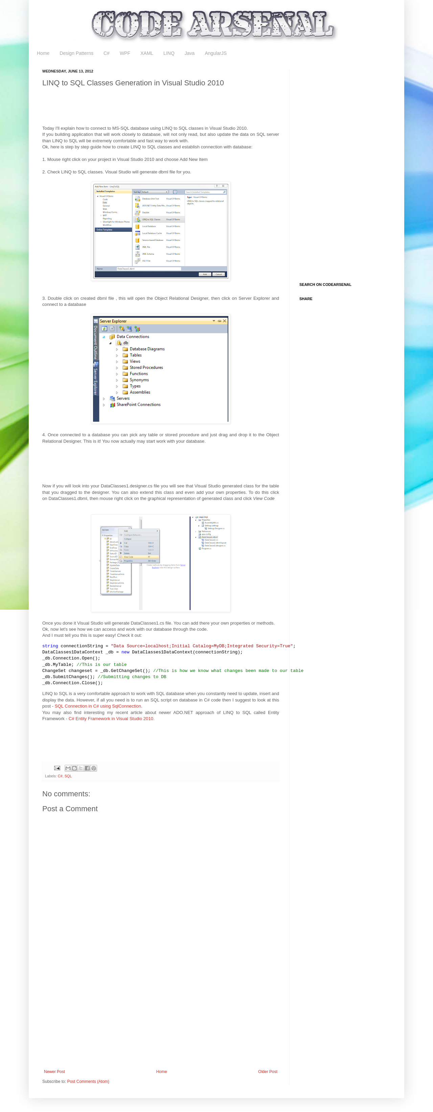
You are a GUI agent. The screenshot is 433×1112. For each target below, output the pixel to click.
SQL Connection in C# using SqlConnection (98, 706)
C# (107, 53)
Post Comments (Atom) (88, 1081)
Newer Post (54, 1071)
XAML (146, 53)
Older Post (267, 1071)
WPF (125, 53)
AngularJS (216, 53)
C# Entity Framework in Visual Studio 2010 (111, 718)
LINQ (169, 53)
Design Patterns (76, 53)
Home (43, 53)
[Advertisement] (165, 108)
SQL (68, 776)
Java (190, 53)
